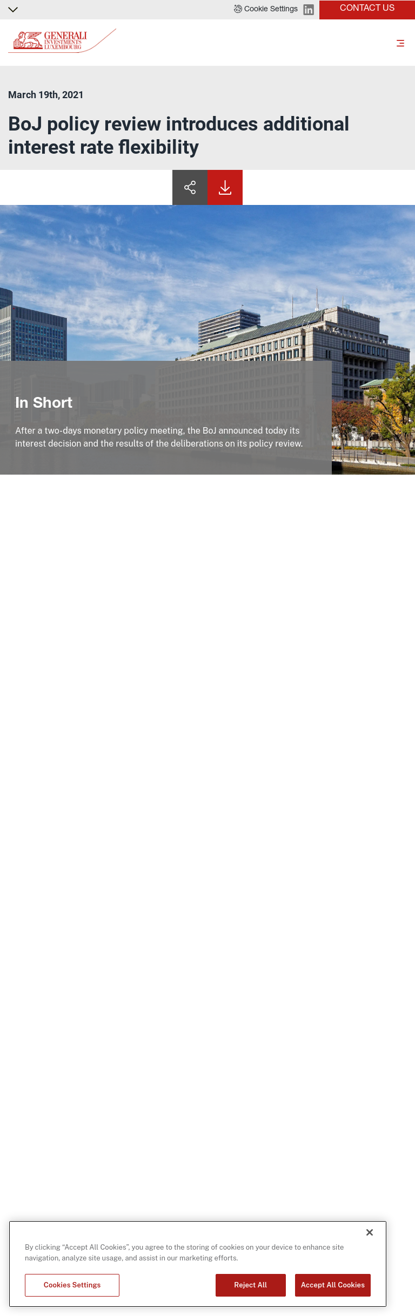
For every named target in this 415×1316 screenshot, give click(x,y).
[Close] (369, 1232)
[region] (198, 1264)
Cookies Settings (72, 1285)
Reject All (250, 1285)
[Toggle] (400, 42)
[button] (266, 9)
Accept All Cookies (333, 1285)
